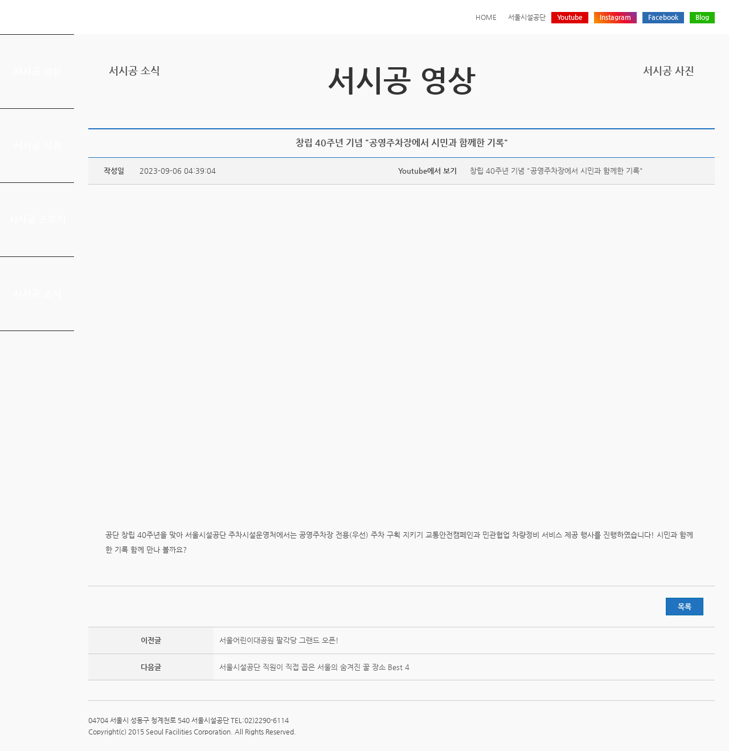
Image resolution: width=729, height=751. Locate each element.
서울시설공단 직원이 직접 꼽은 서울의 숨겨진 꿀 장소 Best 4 (314, 667)
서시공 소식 (37, 293)
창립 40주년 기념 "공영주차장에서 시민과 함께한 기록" (556, 170)
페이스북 (672, 109)
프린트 (637, 109)
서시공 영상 (37, 71)
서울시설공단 (527, 17)
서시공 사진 (37, 145)
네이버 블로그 (690, 109)
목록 (684, 606)
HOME (486, 17)
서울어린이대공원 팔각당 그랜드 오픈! (279, 640)
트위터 (655, 109)
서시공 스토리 (37, 219)
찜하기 (708, 109)
